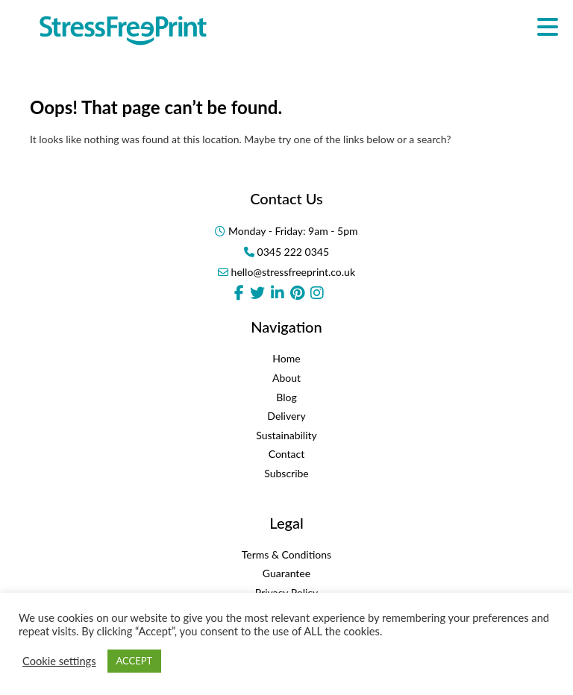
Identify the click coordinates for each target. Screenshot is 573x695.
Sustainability (286, 435)
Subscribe (286, 473)
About (286, 377)
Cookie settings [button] (59, 661)
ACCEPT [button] (134, 661)
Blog (286, 397)
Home (286, 358)
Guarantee (286, 573)
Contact (287, 453)
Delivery (286, 415)
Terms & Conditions (286, 554)
